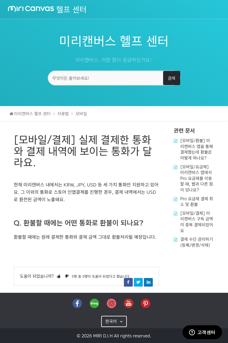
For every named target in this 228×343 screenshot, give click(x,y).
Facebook (128, 282)
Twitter (138, 282)
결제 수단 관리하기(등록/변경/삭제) (196, 242)
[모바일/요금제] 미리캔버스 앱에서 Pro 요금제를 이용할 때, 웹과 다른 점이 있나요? (196, 178)
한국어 (111, 321)
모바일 (81, 113)
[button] (58, 276)
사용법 (63, 113)
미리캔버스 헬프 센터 (32, 113)
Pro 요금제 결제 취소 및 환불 (196, 201)
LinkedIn (148, 282)
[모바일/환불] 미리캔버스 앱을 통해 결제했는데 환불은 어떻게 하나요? (196, 149)
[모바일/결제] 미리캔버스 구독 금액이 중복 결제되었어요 (196, 221)
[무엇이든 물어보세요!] (114, 78)
